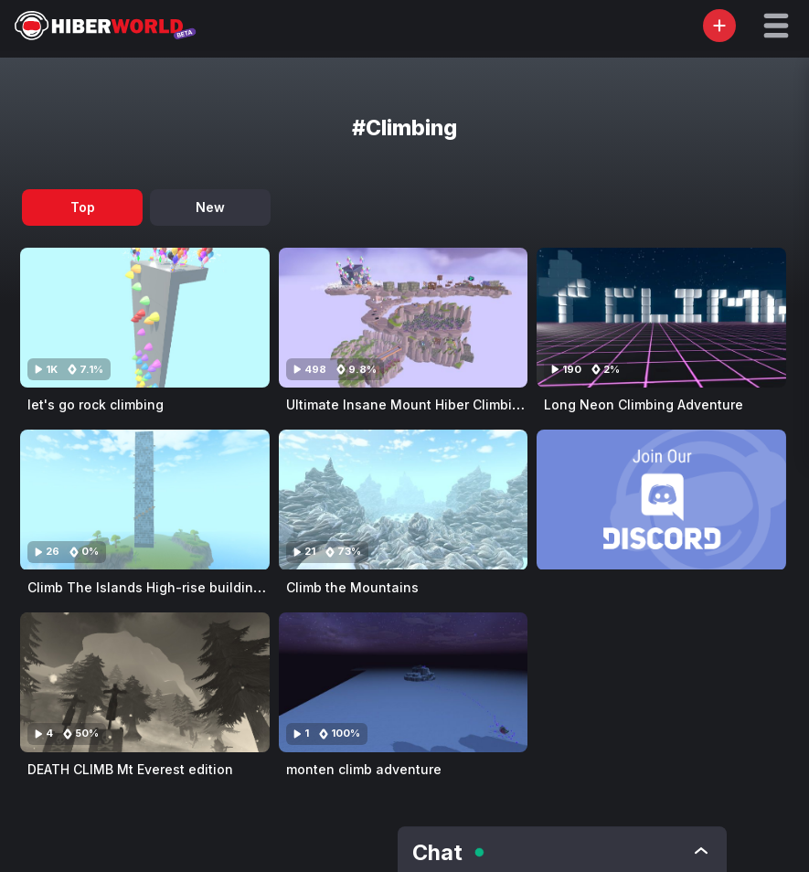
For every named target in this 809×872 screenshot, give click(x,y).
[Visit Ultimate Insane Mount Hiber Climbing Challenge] (403, 318)
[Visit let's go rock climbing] (145, 318)
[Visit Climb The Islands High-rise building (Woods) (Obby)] (145, 499)
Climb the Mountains (352, 587)
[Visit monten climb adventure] (403, 682)
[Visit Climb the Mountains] (403, 499)
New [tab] (210, 207)
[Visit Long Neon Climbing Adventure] (661, 318)
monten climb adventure (364, 769)
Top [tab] (82, 207)
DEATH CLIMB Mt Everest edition (130, 769)
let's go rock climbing (95, 404)
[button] (776, 25)
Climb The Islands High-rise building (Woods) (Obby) (196, 587)
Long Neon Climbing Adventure (643, 404)
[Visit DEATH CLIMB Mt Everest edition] (145, 682)
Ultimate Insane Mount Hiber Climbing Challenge (442, 404)
